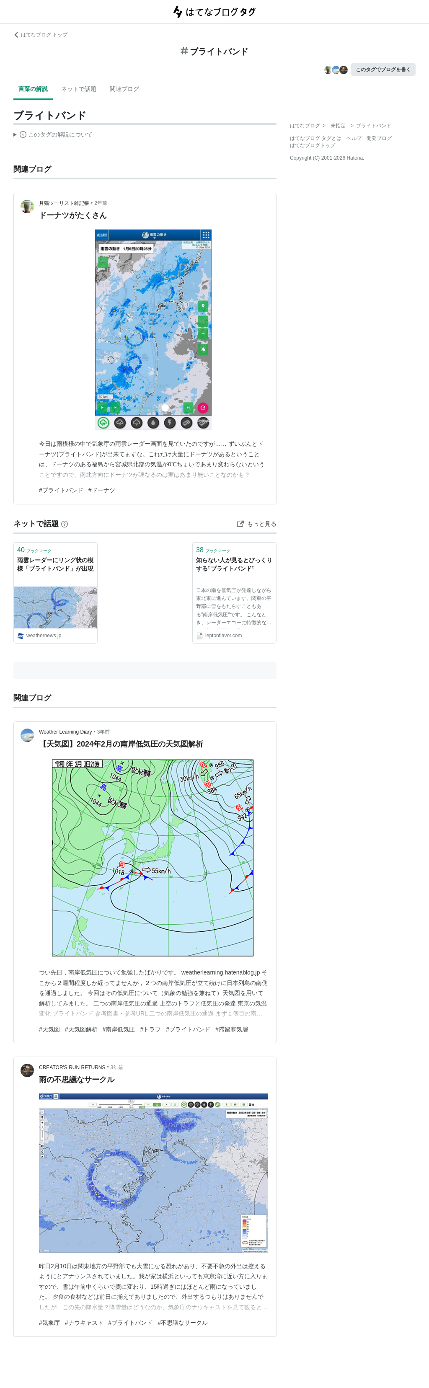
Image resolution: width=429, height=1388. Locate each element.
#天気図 (49, 1029)
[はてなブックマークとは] (64, 524)
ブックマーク (34, 549)
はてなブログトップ (312, 145)
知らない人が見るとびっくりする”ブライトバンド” (234, 564)
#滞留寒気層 (231, 1029)
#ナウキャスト (84, 1322)
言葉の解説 (33, 88)
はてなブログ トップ (40, 35)
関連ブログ (124, 88)
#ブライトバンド (61, 490)
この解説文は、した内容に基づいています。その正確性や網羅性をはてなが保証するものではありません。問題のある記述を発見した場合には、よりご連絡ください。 (53, 136)
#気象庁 (49, 1322)
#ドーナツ (101, 490)
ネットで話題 (78, 88)
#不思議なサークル (183, 1322)
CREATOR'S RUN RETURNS (72, 1067)
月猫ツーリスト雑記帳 (64, 203)
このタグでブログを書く (383, 69)
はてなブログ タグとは (315, 138)
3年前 (103, 732)
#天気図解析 (81, 1029)
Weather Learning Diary (65, 732)
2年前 (100, 203)
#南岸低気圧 (119, 1029)
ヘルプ (354, 138)
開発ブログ (379, 138)
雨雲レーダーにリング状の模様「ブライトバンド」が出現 (55, 564)
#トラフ (150, 1029)
